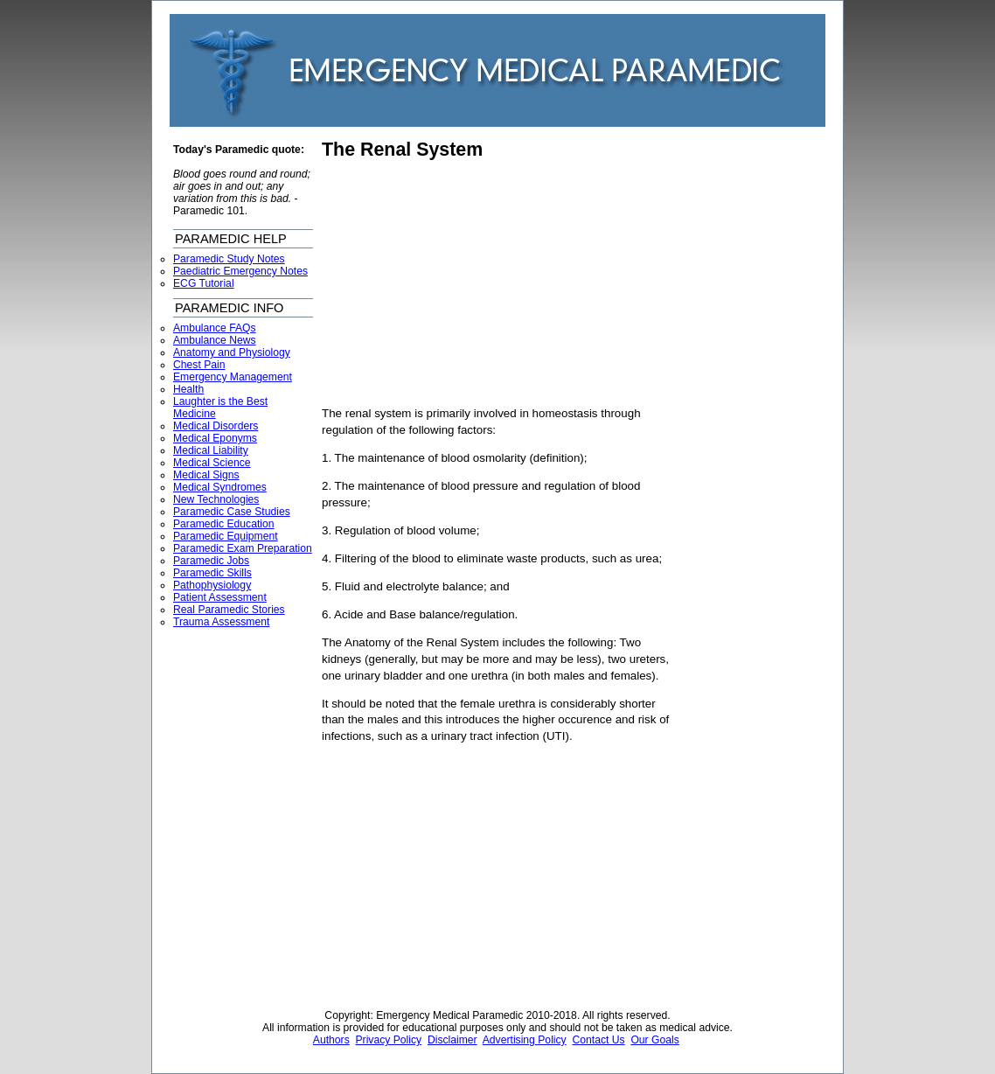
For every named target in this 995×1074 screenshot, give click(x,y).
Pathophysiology (212, 585)
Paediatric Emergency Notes (240, 271)
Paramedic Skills (212, 573)
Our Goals (654, 1040)
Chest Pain (199, 365)
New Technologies (216, 499)
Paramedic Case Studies (231, 512)
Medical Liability (210, 450)
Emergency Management (232, 377)
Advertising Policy (525, 1040)
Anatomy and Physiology (231, 352)
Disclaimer (452, 1040)
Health (188, 389)
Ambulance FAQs (214, 328)
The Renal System (402, 149)
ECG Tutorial (203, 283)
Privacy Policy (389, 1040)
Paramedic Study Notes (229, 259)
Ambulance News (214, 340)
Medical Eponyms (215, 438)
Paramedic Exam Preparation (242, 548)
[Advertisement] (469, 283)
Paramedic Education (224, 524)
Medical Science (212, 463)
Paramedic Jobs (211, 560)
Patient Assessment (220, 597)
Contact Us (598, 1040)
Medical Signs (206, 475)
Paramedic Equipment (225, 536)
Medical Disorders (215, 426)
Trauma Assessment (221, 622)
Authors (331, 1040)
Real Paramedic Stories (229, 609)
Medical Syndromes (220, 487)
